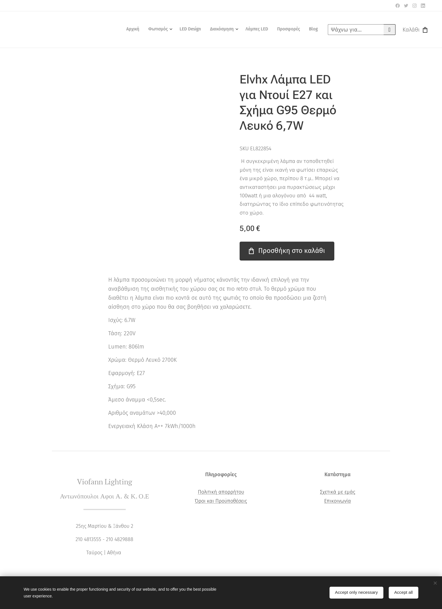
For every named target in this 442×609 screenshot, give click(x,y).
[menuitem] (259, 30)
